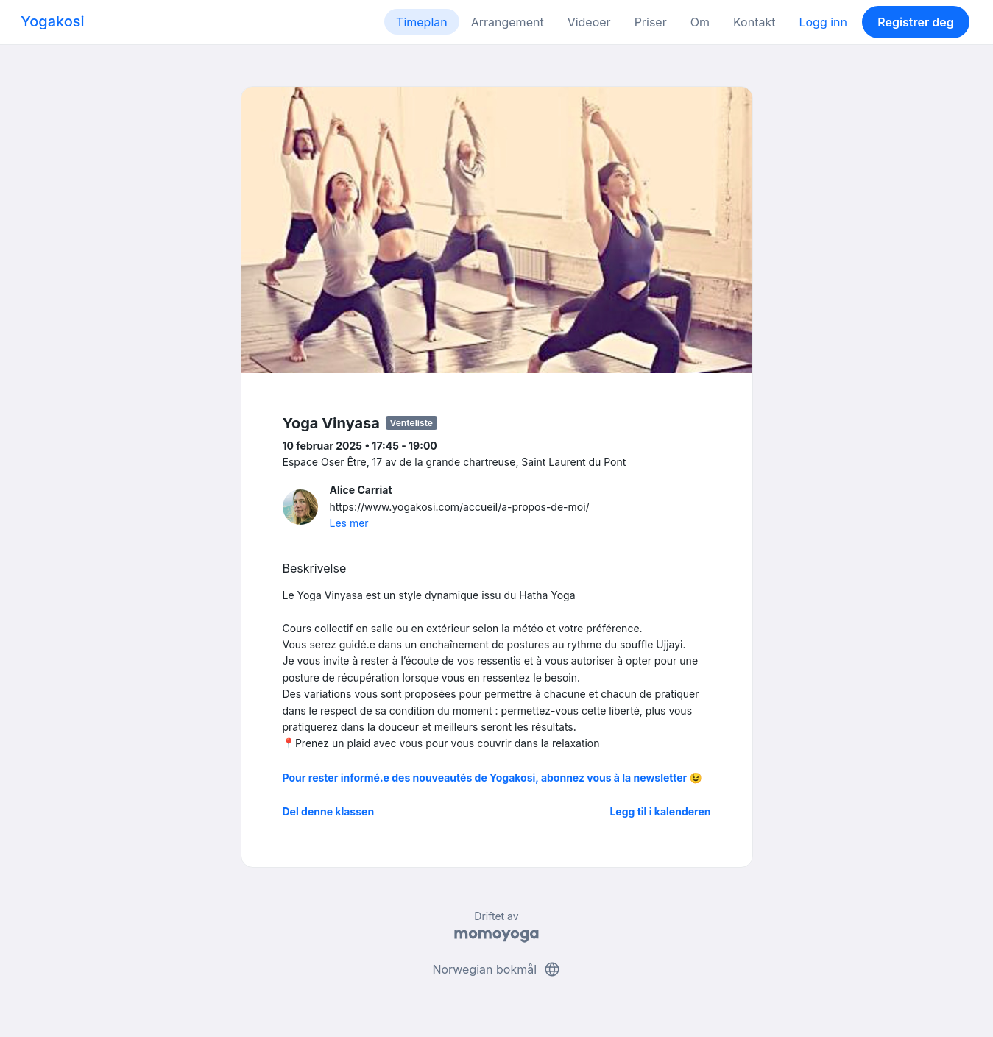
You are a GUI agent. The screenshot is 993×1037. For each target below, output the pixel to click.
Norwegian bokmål (496, 969)
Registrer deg (915, 22)
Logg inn (823, 22)
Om (700, 22)
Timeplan (422, 22)
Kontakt (754, 22)
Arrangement (507, 22)
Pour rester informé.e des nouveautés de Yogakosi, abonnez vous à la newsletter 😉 (493, 777)
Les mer (349, 523)
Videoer (589, 22)
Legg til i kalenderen (659, 811)
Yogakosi (53, 21)
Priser (651, 22)
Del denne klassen (329, 811)
